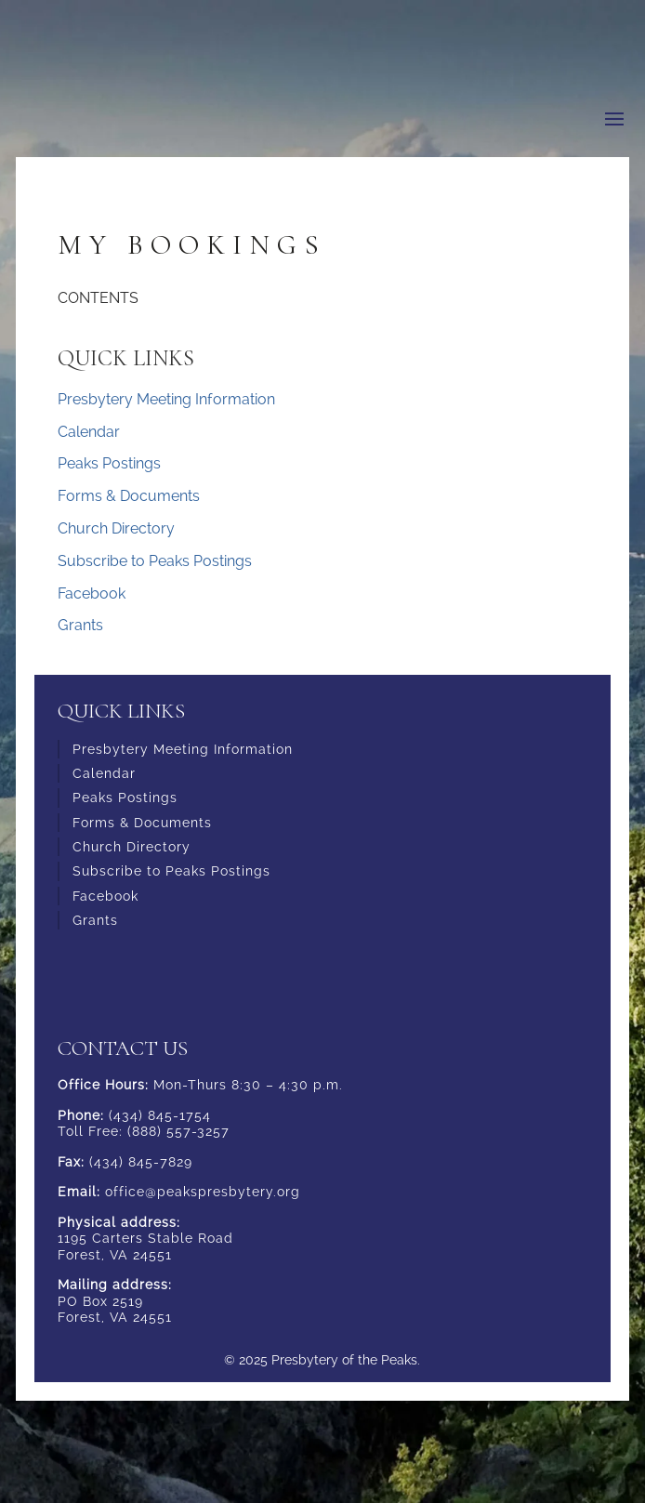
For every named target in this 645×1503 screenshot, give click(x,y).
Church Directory (116, 528)
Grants (80, 625)
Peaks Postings (109, 463)
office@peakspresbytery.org (202, 1191)
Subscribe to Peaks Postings (155, 561)
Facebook (91, 593)
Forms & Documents (129, 496)
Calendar (89, 432)
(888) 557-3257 (178, 1131)
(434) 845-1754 (160, 1115)
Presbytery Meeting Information (166, 399)
